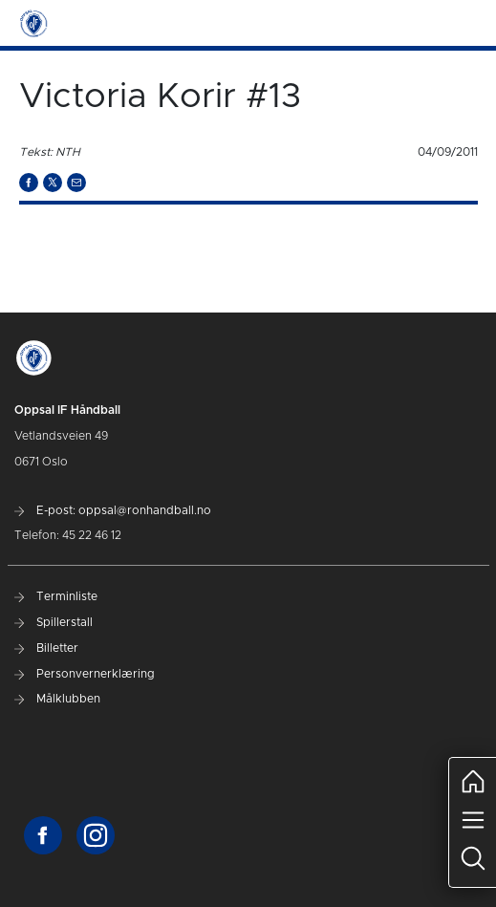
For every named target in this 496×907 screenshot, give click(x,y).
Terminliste (55, 596)
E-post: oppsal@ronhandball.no (112, 510)
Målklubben (57, 698)
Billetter (46, 648)
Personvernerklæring (84, 674)
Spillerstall (53, 622)
